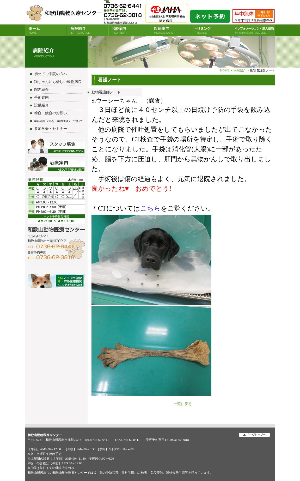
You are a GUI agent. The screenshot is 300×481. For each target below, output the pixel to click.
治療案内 (129, 30)
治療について (56, 164)
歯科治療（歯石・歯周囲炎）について (58, 121)
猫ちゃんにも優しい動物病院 (58, 82)
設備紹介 (41, 105)
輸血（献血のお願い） (52, 113)
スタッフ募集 (56, 146)
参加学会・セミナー (50, 129)
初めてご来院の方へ (50, 74)
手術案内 (41, 97)
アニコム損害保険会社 (56, 281)
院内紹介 (41, 90)
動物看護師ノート (106, 92)
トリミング (213, 30)
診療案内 (171, 30)
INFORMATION (254, 30)
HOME (46, 30)
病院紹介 (87, 30)
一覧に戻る (183, 404)
